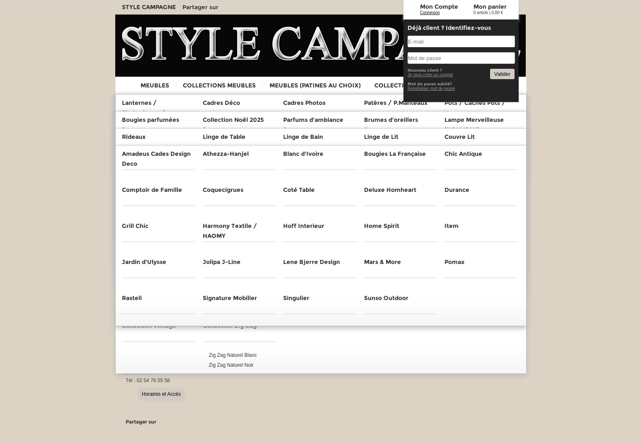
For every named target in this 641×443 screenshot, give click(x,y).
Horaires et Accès (161, 394)
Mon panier (490, 6)
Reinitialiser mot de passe (431, 88)
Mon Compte (439, 6)
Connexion (430, 12)
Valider (502, 74)
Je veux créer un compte (430, 75)
